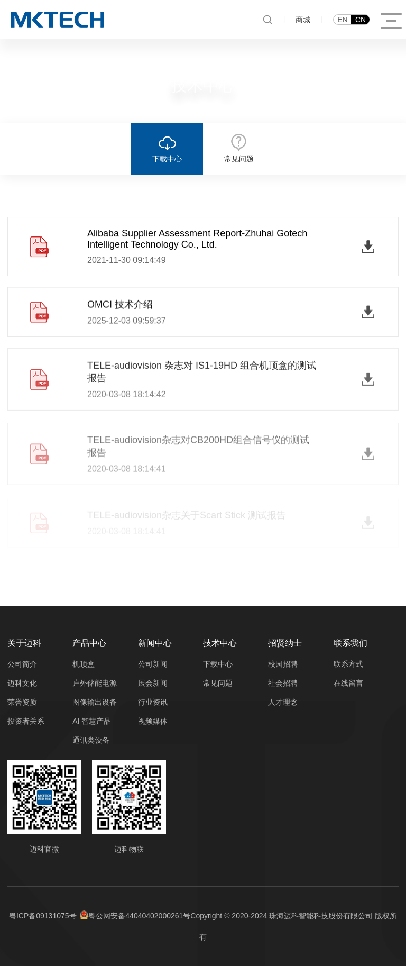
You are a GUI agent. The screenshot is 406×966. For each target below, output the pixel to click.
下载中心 (218, 664)
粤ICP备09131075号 (43, 916)
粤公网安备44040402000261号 (139, 916)
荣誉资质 (22, 702)
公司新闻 (153, 664)
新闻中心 (155, 643)
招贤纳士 (285, 643)
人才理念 (283, 702)
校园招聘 (283, 664)
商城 (303, 19)
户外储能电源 (94, 683)
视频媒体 (153, 721)
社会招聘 (283, 683)
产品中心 (89, 643)
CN (360, 19)
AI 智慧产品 (91, 721)
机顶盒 (83, 664)
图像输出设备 (94, 702)
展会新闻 (153, 683)
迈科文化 (22, 683)
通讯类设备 (90, 740)
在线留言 (348, 683)
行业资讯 (153, 702)
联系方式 (348, 664)
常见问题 (218, 683)
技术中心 (220, 643)
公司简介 (22, 664)
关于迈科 (24, 643)
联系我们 (350, 643)
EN (342, 19)
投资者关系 (25, 721)
